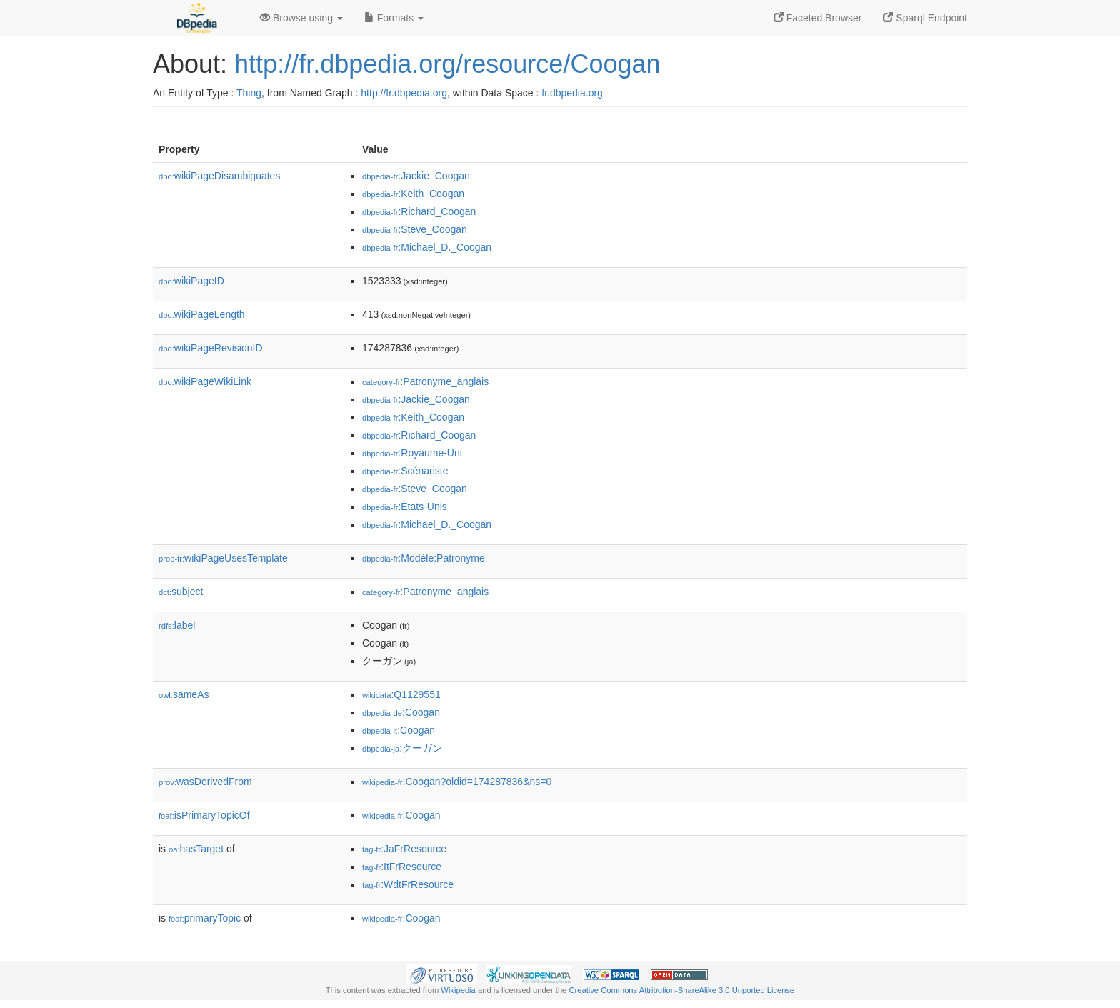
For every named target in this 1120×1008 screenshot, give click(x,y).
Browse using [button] (301, 18)
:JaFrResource (404, 848)
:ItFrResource (401, 866)
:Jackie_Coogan (416, 175)
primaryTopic (205, 918)
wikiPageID (191, 280)
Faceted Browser (818, 18)
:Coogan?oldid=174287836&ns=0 (456, 781)
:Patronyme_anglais (425, 381)
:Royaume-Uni (412, 453)
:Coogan (401, 712)
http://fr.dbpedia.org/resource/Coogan (447, 64)
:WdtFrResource (408, 884)
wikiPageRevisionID (211, 348)
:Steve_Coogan (414, 229)
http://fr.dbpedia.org (404, 93)
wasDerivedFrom (205, 781)
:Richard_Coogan (419, 211)
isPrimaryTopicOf (204, 815)
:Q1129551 (401, 694)
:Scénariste (405, 470)
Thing (248, 93)
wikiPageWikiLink (205, 381)
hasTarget (196, 848)
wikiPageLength (202, 314)
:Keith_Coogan (413, 193)
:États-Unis (404, 506)
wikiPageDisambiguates (219, 175)
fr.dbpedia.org (572, 93)
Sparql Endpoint (925, 18)
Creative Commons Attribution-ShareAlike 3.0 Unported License (681, 990)
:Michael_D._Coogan (426, 247)
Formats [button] (394, 18)
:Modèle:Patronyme (423, 558)
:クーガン (402, 748)
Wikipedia (458, 990)
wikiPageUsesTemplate (223, 558)
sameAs (184, 694)
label (177, 625)
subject (181, 591)
